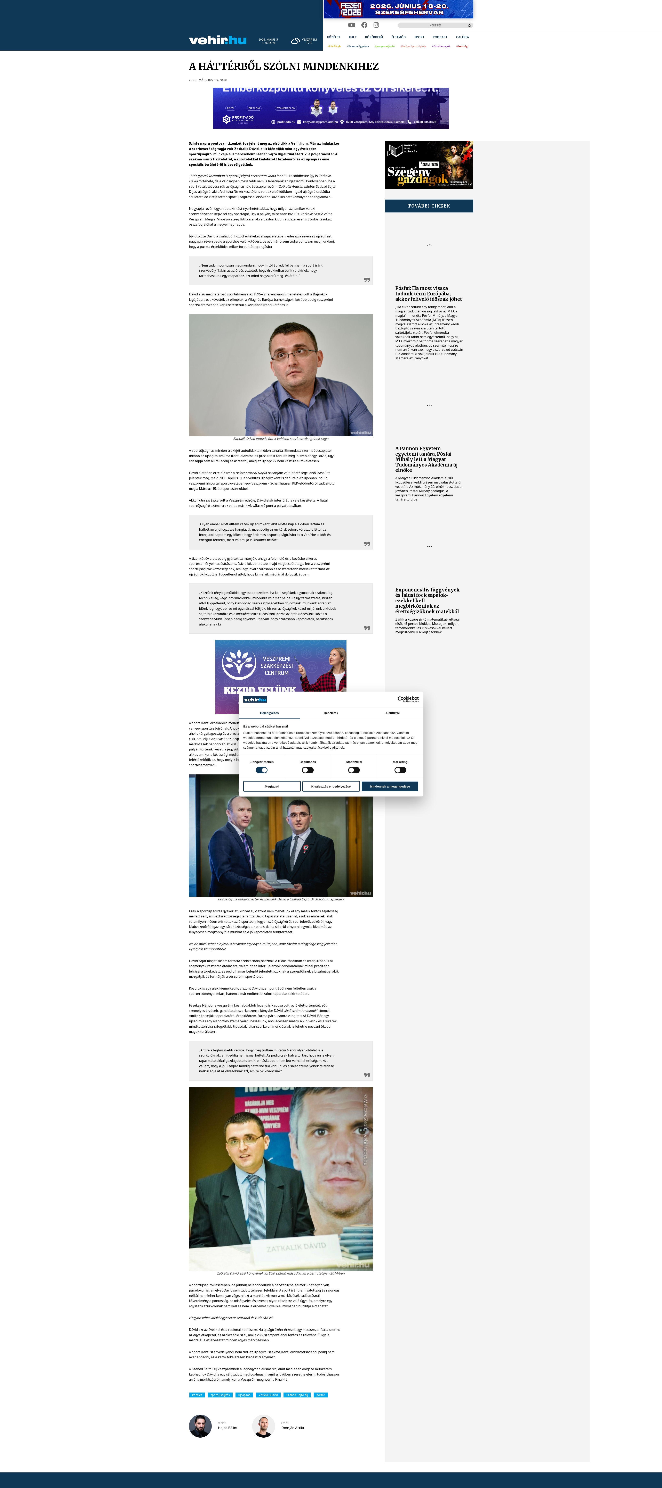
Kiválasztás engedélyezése (331, 786)
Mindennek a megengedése (390, 786)
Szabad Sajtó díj (297, 1395)
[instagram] (376, 25)
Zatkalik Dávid (268, 1395)
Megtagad (272, 786)
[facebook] (364, 25)
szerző (222, 1423)
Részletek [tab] (331, 713)
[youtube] (351, 25)
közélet (197, 1395)
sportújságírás (220, 1395)
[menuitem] (333, 37)
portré (321, 1395)
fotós (284, 1423)
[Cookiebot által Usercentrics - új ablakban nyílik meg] (401, 699)
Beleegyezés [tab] (269, 713)
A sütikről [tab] (392, 713)
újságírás (244, 1395)
